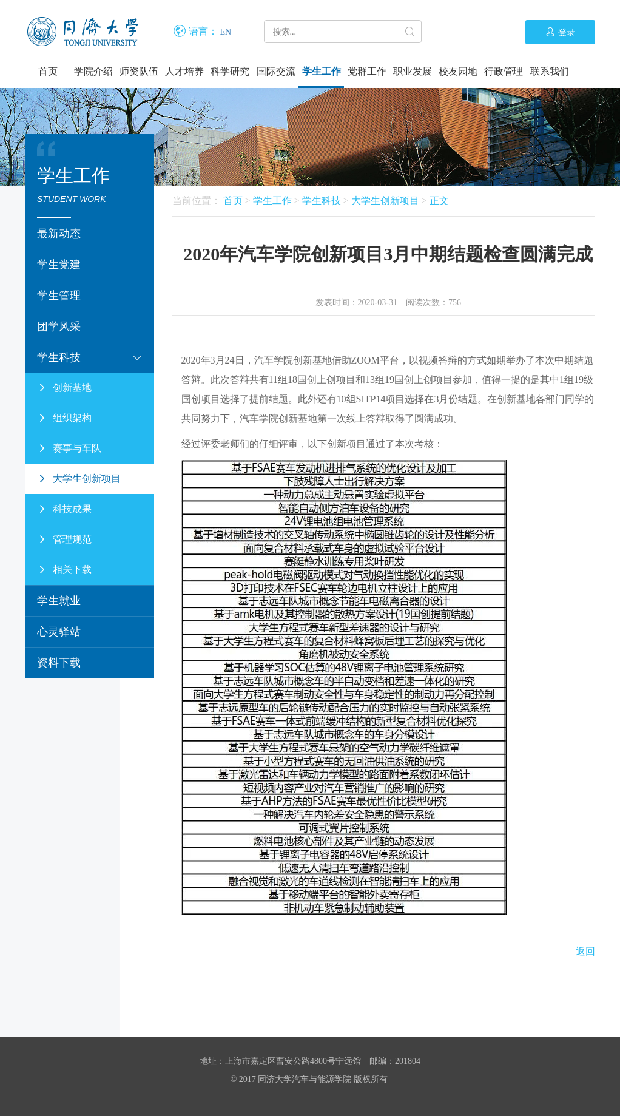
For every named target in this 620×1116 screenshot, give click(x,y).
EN (226, 31)
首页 (48, 71)
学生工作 (321, 71)
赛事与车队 (69, 448)
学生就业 (59, 601)
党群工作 (367, 71)
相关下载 (64, 570)
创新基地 (64, 388)
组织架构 (64, 418)
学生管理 (59, 295)
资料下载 (59, 663)
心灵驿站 (59, 632)
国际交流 (276, 71)
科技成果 (64, 509)
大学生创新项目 (79, 479)
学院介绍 (93, 71)
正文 (439, 200)
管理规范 (64, 539)
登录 (560, 32)
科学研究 (230, 71)
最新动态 (59, 234)
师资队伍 (139, 71)
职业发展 (412, 71)
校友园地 (458, 71)
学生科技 (89, 357)
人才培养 (184, 71)
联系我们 (549, 71)
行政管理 (503, 71)
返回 (585, 951)
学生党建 (59, 265)
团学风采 (59, 326)
